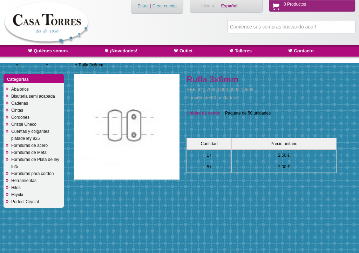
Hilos (16, 187)
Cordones (20, 117)
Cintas (17, 110)
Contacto (303, 50)
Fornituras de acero (29, 145)
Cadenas (19, 103)
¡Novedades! (123, 50)
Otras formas (62, 65)
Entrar (143, 6)
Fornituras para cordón (32, 173)
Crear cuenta (165, 6)
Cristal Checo (33, 65)
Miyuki (17, 194)
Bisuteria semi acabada (33, 96)
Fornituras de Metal (29, 152)
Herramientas (23, 180)
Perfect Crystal (25, 201)
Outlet (186, 50)
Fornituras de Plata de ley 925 (35, 163)
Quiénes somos (51, 50)
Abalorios (20, 89)
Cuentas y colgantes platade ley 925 (30, 135)
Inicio (10, 65)
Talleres (243, 50)
